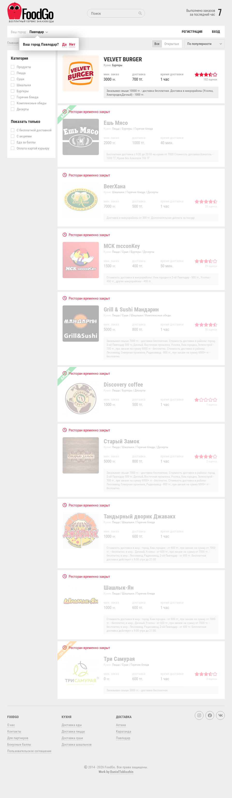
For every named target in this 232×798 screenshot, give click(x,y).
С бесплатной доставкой (31, 130)
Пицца (18, 73)
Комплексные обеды (29, 103)
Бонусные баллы (19, 744)
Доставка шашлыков (77, 744)
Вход (216, 31)
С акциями (21, 136)
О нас (11, 724)
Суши (17, 79)
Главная (13, 42)
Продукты (21, 66)
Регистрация (192, 31)
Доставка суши (72, 737)
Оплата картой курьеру (30, 148)
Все (157, 43)
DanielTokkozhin (121, 771)
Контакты (14, 731)
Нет (72, 44)
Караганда (123, 731)
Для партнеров (17, 737)
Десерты (20, 109)
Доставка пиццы (73, 731)
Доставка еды (72, 724)
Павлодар (36, 31)
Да (64, 44)
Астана (121, 724)
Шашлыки (21, 85)
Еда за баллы (23, 142)
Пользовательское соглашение (29, 751)
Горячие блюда (24, 97)
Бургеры (20, 91)
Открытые (171, 43)
